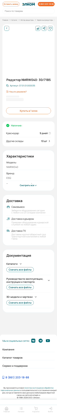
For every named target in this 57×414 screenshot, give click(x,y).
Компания (8, 349)
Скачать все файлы (20, 269)
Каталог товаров (12, 357)
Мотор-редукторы (27, 20)
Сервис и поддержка (15, 365)
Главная (5, 20)
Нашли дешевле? (16, 91)
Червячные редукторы (45, 20)
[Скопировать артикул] (20, 85)
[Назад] (6, 28)
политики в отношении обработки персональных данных (27, 389)
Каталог (14, 20)
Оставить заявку (10, 4)
